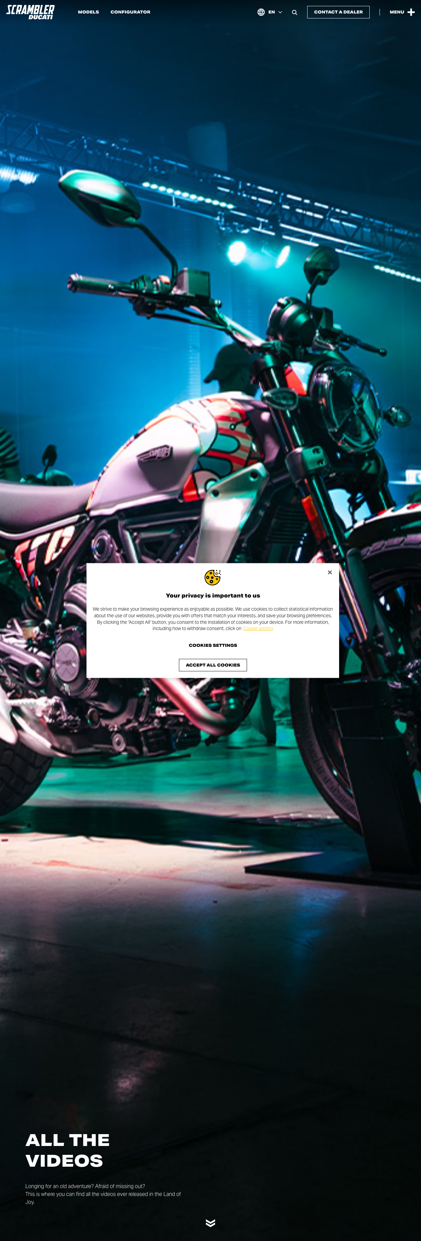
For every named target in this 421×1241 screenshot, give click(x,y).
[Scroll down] (210, 1220)
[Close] (330, 572)
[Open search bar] (294, 12)
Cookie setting (258, 628)
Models (88, 12)
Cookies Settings (213, 645)
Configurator (130, 12)
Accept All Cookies (213, 664)
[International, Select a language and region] (269, 12)
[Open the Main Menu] (402, 12)
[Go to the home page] (30, 12)
